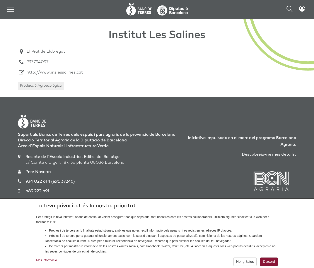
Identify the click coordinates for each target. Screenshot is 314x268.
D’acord (269, 263)
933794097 (37, 62)
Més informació (46, 261)
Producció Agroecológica (41, 86)
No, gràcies (245, 263)
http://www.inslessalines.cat (55, 72)
